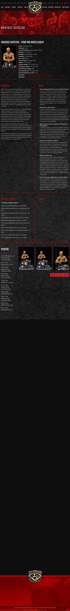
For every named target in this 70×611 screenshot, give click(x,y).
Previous (39, 210)
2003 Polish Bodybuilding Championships (14, 230)
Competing (20, 7)
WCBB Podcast (51, 3)
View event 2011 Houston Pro (59, 275)
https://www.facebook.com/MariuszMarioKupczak (38, 75)
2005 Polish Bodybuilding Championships (14, 223)
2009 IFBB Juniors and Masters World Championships (8, 258)
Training (14, 7)
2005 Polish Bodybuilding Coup (10, 227)
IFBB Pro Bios (51, 7)
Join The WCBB (4, 3)
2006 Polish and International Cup (11, 217)
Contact (57, 3)
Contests (26, 7)
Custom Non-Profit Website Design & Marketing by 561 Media (35, 609)
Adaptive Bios (58, 7)
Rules (22, 3)
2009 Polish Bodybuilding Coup (10, 206)
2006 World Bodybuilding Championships (14, 213)
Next (66, 210)
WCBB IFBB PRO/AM (43, 3)
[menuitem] (2, 7)
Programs (10, 3)
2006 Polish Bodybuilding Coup (10, 220)
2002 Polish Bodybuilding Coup (10, 237)
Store (14, 3)
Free (25, 3)
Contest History (65, 7)
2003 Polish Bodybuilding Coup (10, 235)
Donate (18, 3)
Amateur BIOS (44, 7)
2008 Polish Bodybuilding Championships (14, 208)
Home (2, 7)
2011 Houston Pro (6, 253)
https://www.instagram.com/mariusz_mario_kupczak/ (39, 77)
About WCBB (7, 7)
